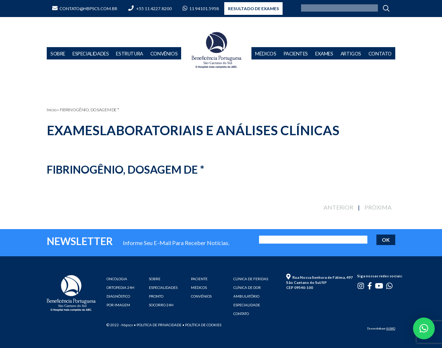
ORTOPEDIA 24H (120, 287)
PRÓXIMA (378, 207)
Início (52, 109)
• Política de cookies (201, 325)
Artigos (351, 54)
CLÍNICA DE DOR (247, 287)
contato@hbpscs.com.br (84, 8)
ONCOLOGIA (117, 279)
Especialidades (90, 54)
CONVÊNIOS (201, 296)
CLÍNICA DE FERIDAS (250, 279)
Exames (324, 54)
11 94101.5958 (201, 8)
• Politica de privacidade (158, 325)
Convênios (164, 54)
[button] (424, 328)
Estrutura (129, 54)
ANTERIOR (338, 207)
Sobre (57, 54)
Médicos (265, 54)
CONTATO (241, 313)
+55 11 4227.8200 (150, 8)
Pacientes (296, 54)
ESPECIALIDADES (163, 287)
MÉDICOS (199, 287)
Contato (380, 54)
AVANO (390, 328)
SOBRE (154, 279)
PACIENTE (199, 279)
